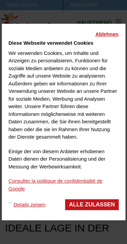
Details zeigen (29, 204)
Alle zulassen (92, 204)
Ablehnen (107, 34)
